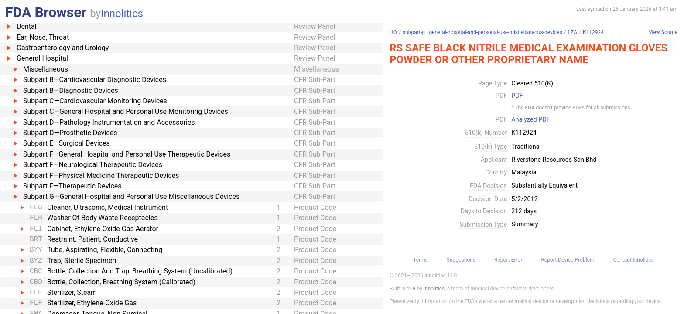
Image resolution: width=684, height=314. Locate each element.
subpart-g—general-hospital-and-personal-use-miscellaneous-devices (482, 32)
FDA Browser (45, 12)
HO (393, 32)
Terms (420, 260)
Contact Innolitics (633, 260)
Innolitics (122, 13)
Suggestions (461, 260)
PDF (517, 95)
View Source (663, 32)
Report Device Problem (567, 260)
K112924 (593, 32)
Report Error (508, 260)
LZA (573, 32)
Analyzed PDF (530, 119)
